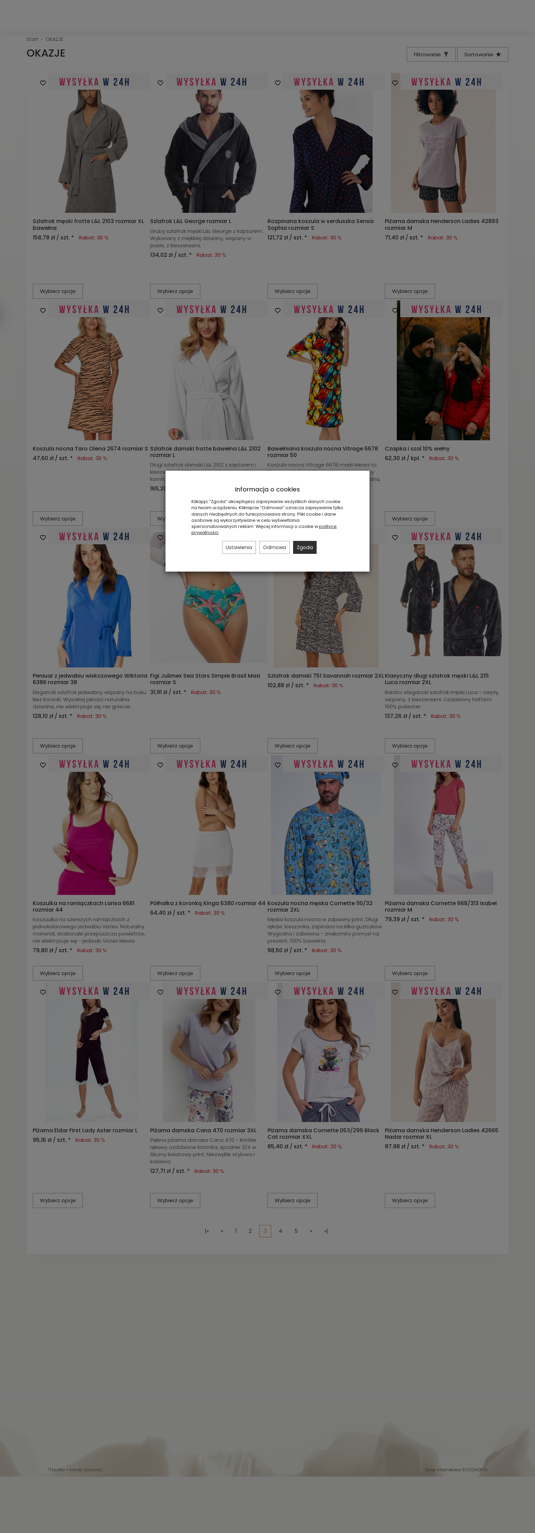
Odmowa (274, 547)
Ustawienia (239, 547)
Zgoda (305, 547)
